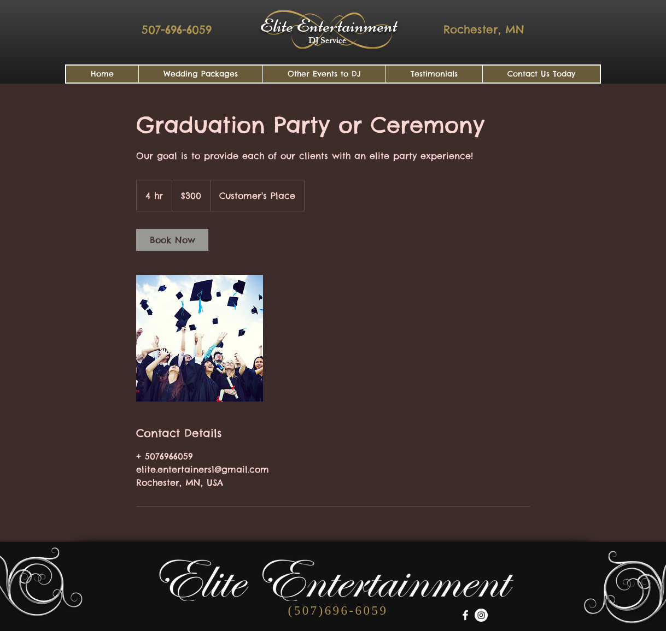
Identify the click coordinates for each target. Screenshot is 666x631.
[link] (172, 240)
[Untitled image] (199, 338)
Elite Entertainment (329, 25)
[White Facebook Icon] (465, 615)
